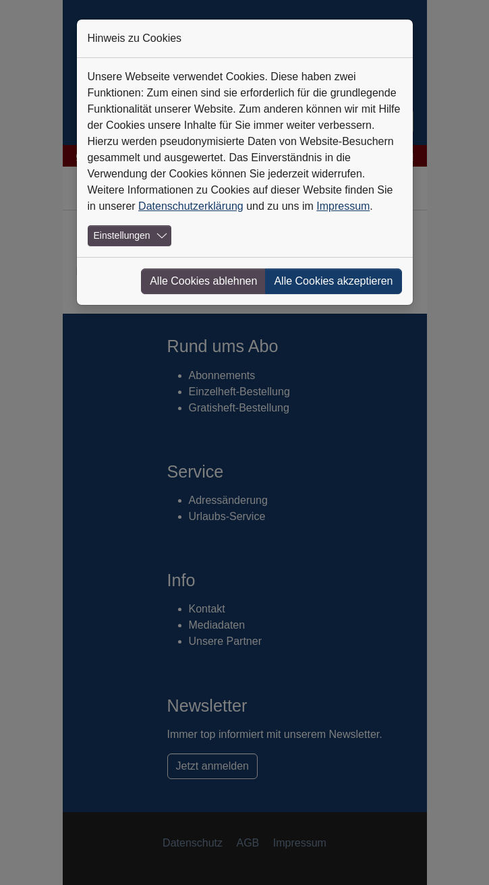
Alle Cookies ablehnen (203, 281)
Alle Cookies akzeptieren (333, 281)
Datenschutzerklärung (190, 206)
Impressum (343, 206)
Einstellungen (122, 235)
